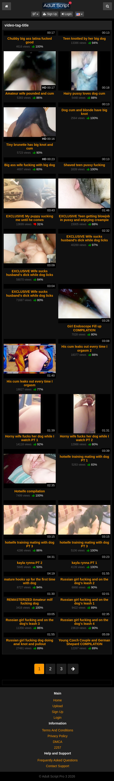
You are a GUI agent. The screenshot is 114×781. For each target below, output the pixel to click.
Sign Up (50, 14)
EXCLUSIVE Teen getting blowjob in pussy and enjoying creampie (84, 218)
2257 (57, 747)
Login (67, 14)
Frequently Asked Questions (57, 760)
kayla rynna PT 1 (84, 563)
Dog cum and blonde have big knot (84, 112)
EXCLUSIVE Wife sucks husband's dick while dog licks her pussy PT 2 (84, 240)
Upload (58, 706)
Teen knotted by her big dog (84, 38)
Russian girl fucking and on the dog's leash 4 (84, 621)
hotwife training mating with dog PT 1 (84, 458)
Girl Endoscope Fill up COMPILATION (84, 328)
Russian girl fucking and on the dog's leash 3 (29, 621)
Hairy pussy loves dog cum (84, 93)
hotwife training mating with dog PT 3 (29, 544)
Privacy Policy (57, 736)
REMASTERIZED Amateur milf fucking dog (29, 601)
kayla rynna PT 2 (29, 563)
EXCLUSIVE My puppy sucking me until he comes (29, 218)
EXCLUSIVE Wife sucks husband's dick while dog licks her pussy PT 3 (29, 295)
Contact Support (57, 766)
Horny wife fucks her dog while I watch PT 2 (84, 438)
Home (57, 700)
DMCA (57, 742)
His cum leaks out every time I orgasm (30, 383)
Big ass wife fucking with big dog (29, 165)
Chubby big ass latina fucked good (29, 40)
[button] (35, 14)
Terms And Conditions (57, 730)
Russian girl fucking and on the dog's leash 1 (84, 601)
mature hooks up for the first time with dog (29, 581)
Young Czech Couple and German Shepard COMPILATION (84, 642)
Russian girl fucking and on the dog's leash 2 (84, 581)
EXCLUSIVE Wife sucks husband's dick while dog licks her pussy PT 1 (29, 274)
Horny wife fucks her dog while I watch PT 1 (29, 438)
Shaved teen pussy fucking (84, 165)
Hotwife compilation (29, 491)
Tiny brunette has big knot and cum (29, 146)
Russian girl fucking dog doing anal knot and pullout (29, 642)
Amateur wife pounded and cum (29, 93)
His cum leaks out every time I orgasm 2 (84, 348)
